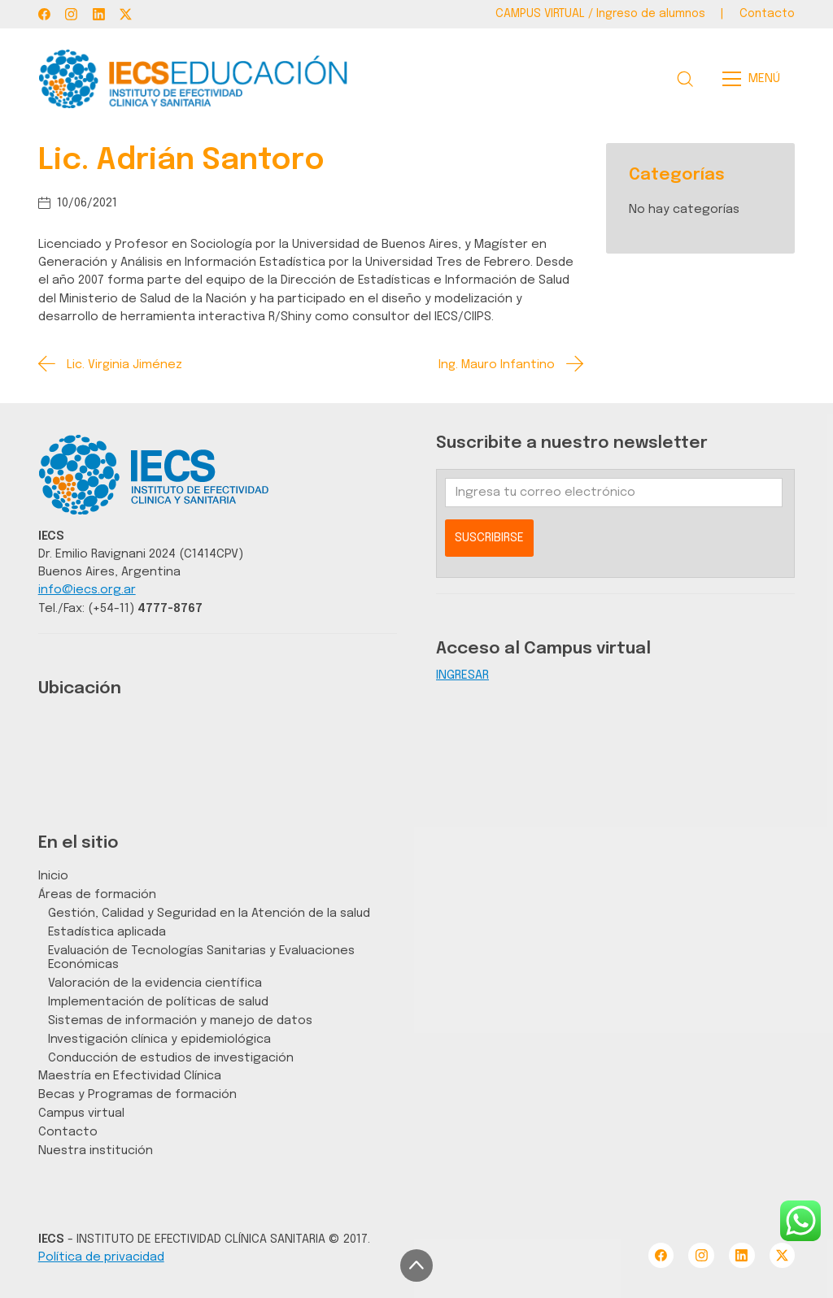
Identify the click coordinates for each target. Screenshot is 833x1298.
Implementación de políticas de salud (158, 1002)
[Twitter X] (126, 14)
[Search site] (685, 79)
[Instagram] (71, 14)
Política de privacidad (101, 1257)
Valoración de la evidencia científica (155, 983)
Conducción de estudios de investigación (171, 1058)
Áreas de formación (97, 894)
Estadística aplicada (107, 932)
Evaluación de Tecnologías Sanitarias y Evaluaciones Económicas (201, 957)
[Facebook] (44, 14)
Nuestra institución (95, 1150)
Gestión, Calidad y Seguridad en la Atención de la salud (209, 913)
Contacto (68, 1132)
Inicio (53, 876)
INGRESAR (462, 675)
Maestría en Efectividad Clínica (129, 1076)
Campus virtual (81, 1113)
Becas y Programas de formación (137, 1094)
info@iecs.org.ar (87, 590)
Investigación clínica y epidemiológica (159, 1039)
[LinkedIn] (99, 14)
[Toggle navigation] (756, 79)
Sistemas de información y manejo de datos (180, 1020)
